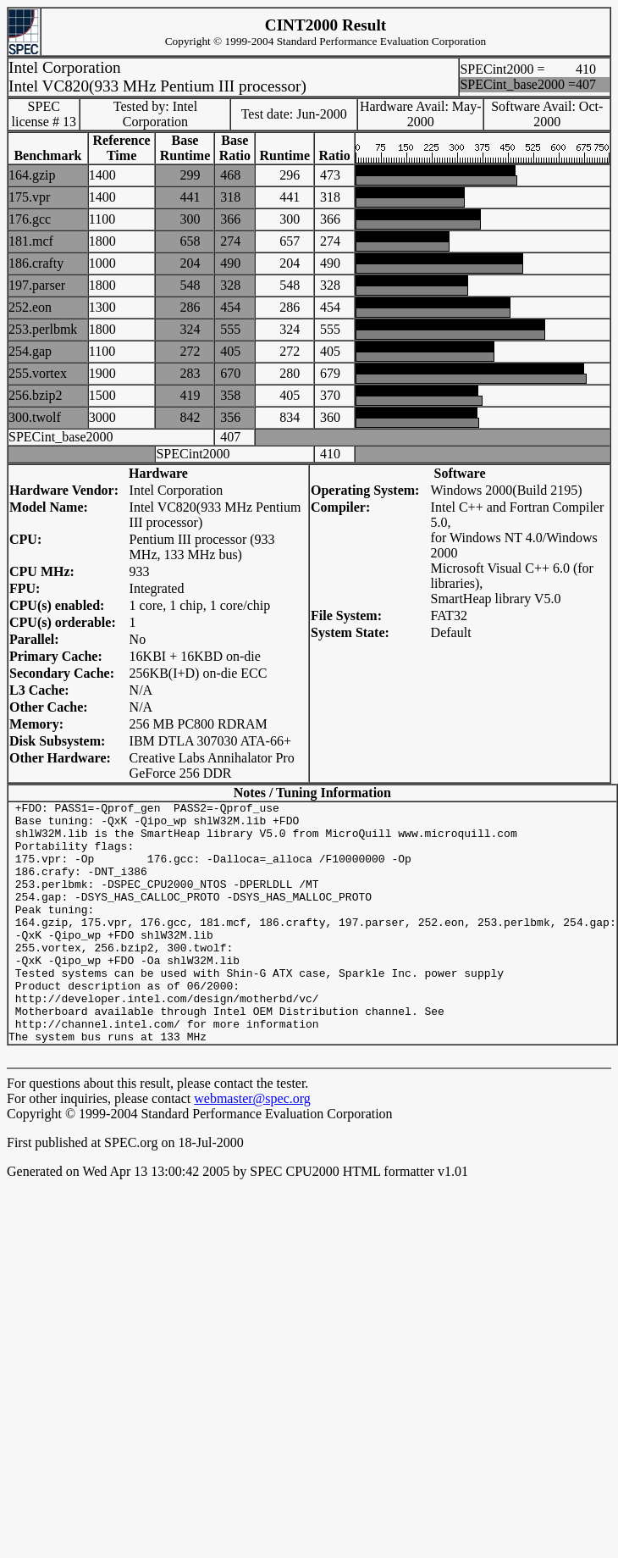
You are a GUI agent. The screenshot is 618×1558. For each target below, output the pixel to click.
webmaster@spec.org (252, 1146)
